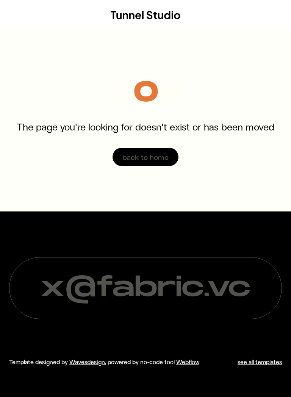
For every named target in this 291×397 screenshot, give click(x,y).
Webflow (187, 361)
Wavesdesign (87, 361)
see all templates (260, 361)
